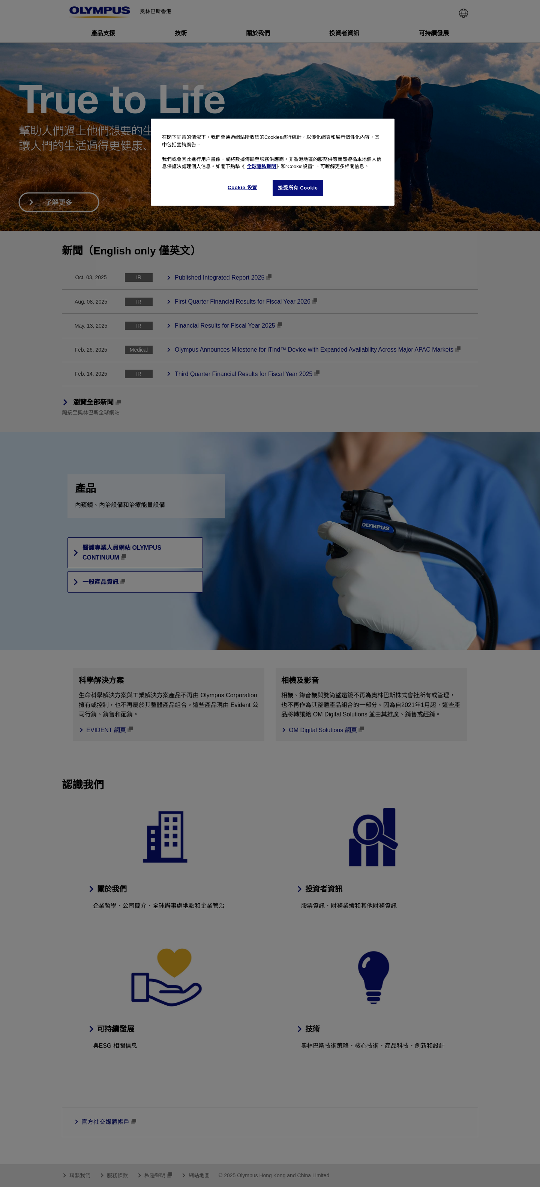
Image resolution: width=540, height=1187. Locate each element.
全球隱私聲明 (261, 166)
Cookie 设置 (242, 187)
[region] (272, 162)
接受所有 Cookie (298, 188)
